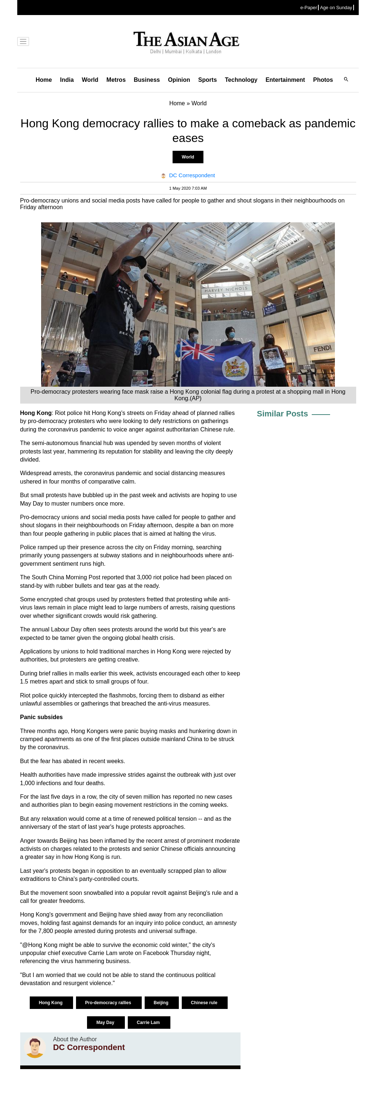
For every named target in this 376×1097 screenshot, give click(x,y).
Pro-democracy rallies (109, 1002)
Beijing (162, 1002)
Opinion (179, 80)
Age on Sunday (336, 7)
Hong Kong (51, 1002)
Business (147, 80)
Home (44, 80)
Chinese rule (204, 1002)
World (90, 80)
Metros (116, 80)
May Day (105, 1022)
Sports (207, 80)
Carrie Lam (149, 1022)
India (66, 80)
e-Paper (308, 7)
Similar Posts (282, 413)
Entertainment (285, 80)
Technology (241, 80)
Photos (323, 80)
